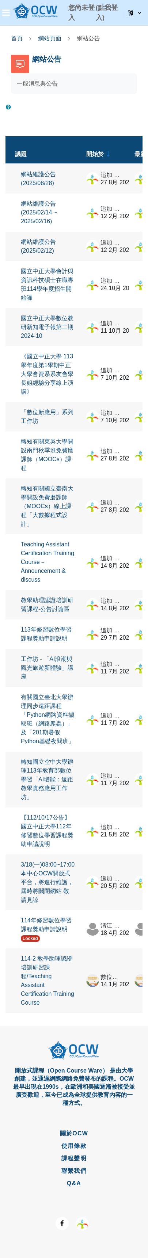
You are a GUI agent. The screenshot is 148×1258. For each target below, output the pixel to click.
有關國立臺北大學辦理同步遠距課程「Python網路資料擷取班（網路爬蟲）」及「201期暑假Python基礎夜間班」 (47, 719)
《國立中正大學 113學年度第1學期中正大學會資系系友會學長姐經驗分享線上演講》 (47, 374)
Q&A (74, 1183)
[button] (134, 12)
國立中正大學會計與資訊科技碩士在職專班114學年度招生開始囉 (47, 284)
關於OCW (74, 1133)
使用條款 (74, 1146)
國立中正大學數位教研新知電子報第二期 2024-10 (47, 327)
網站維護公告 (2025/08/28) (38, 178)
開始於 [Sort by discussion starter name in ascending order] (95, 154)
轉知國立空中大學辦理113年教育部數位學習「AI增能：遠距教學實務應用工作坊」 (47, 779)
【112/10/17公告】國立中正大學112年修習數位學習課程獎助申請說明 (47, 830)
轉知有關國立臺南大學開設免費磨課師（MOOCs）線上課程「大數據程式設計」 (47, 506)
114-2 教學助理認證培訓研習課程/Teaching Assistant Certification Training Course (47, 980)
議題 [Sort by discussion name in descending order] (21, 154)
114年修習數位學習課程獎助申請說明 (46, 924)
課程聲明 (74, 1158)
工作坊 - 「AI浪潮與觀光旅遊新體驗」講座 (47, 668)
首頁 (17, 38)
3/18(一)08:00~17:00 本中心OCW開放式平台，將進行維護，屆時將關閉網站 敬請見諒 (48, 882)
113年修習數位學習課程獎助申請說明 (46, 633)
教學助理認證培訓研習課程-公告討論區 (47, 604)
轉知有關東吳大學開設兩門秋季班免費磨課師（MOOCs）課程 (47, 454)
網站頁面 (49, 38)
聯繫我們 (74, 1171)
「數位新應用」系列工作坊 (47, 416)
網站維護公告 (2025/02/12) (38, 246)
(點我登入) (107, 12)
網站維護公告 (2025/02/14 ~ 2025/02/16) (39, 212)
